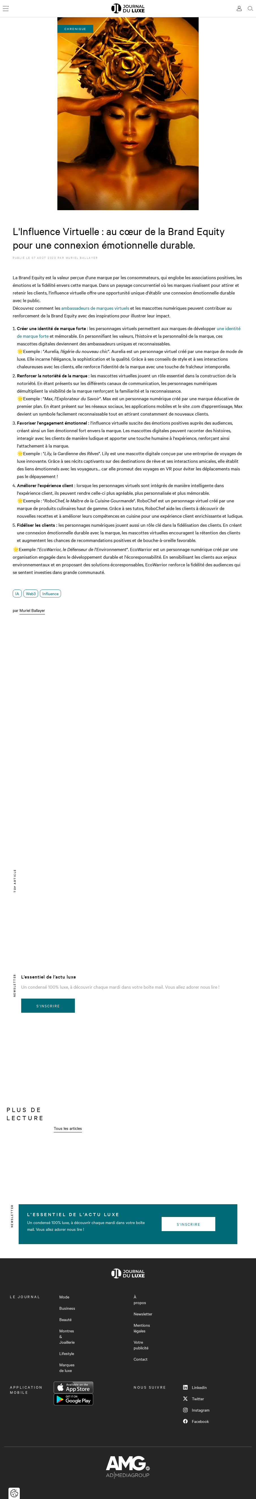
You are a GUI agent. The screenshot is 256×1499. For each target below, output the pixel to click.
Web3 (31, 593)
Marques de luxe (67, 1367)
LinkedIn (195, 1387)
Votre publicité (141, 1344)
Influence (50, 593)
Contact (140, 1359)
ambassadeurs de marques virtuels (95, 308)
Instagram (196, 1410)
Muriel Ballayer (82, 257)
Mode (64, 1297)
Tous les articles (68, 1128)
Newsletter (143, 1314)
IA (17, 593)
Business (67, 1308)
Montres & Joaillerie (67, 1336)
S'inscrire (48, 1005)
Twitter (193, 1398)
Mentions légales (142, 1328)
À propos (140, 1299)
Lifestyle (66, 1353)
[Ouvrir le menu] (5, 8)
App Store (73, 1387)
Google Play (73, 1399)
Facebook (196, 1421)
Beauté (65, 1319)
